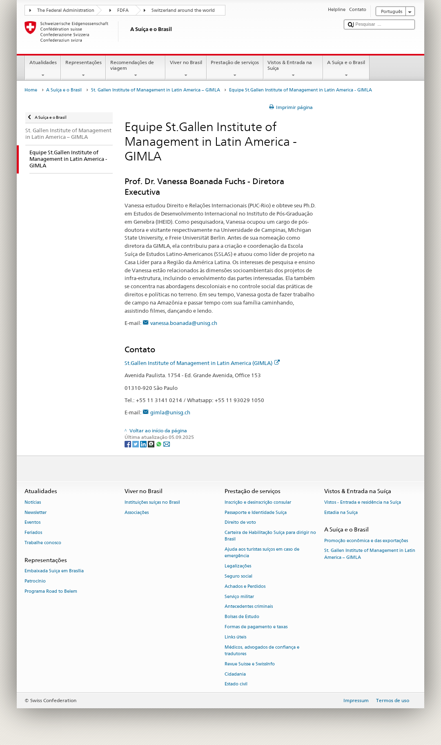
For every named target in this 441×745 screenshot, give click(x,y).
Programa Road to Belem (50, 591)
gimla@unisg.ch (170, 412)
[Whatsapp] (159, 443)
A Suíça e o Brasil (346, 69)
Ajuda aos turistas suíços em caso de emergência (262, 553)
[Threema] (152, 443)
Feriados (33, 533)
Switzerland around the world (183, 10)
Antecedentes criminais (249, 606)
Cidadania (235, 674)
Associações (137, 512)
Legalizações (238, 566)
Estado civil (236, 684)
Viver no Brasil (186, 69)
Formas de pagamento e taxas (256, 626)
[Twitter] (136, 443)
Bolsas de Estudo (242, 617)
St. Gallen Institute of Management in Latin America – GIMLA (155, 90)
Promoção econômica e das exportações (366, 540)
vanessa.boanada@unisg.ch (183, 323)
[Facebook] (128, 443)
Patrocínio (35, 581)
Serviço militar (239, 596)
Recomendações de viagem (135, 69)
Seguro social (238, 576)
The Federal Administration (65, 10)
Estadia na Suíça (341, 512)
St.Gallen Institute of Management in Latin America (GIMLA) (202, 363)
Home (30, 90)
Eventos (32, 522)
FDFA (123, 10)
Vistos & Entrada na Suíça (293, 69)
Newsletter (35, 512)
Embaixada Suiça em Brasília (54, 571)
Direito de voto (240, 522)
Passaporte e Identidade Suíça (256, 512)
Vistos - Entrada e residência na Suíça (362, 502)
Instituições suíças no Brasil (152, 502)
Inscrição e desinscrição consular (258, 502)
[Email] (166, 443)
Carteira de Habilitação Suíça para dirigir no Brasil (270, 536)
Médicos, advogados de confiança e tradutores (262, 650)
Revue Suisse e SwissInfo (250, 664)
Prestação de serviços (235, 69)
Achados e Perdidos (245, 586)
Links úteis (235, 637)
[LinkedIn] (144, 443)
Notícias (32, 502)
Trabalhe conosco (42, 542)
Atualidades (42, 69)
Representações (83, 69)
